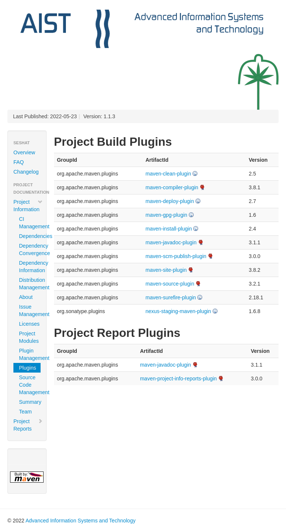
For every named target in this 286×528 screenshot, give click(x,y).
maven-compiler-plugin (172, 187)
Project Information (28, 205)
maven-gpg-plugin (166, 215)
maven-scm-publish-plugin (176, 256)
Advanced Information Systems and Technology (80, 521)
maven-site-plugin (166, 270)
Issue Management (30, 310)
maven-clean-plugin (168, 174)
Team (25, 412)
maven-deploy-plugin (170, 201)
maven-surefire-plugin (171, 297)
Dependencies (30, 236)
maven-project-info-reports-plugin (178, 378)
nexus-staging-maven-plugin (178, 311)
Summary (30, 402)
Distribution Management (30, 283)
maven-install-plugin (169, 229)
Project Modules (29, 337)
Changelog (26, 172)
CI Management (30, 222)
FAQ (18, 162)
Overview (24, 152)
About (26, 297)
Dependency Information (30, 266)
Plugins (27, 368)
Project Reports (28, 425)
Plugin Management (30, 354)
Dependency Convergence (30, 249)
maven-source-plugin (170, 284)
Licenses (29, 324)
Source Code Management (30, 384)
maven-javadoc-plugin (171, 242)
